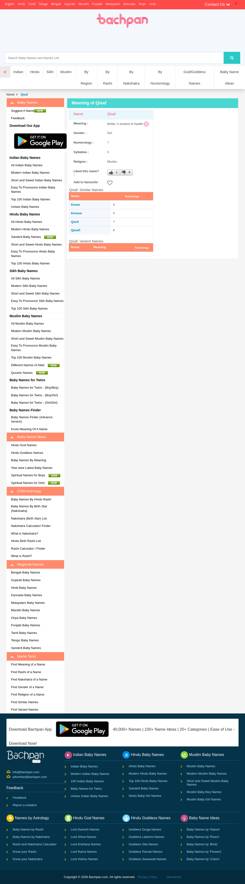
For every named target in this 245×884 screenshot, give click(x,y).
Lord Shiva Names (83, 837)
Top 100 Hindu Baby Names (30, 263)
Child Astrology (25, 491)
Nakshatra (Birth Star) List (29, 518)
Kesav (75, 204)
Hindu (34, 72)
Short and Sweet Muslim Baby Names (37, 338)
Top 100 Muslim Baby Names (31, 357)
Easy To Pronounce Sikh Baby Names (37, 301)
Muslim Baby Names (201, 766)
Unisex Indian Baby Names (89, 796)
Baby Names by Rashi (28, 829)
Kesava (76, 213)
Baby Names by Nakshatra (31, 837)
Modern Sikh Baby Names (29, 286)
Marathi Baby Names (25, 610)
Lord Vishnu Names (84, 859)
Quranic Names (29, 373)
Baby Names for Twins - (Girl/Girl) (34, 402)
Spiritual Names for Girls (35, 483)
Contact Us (217, 4)
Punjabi (97, 4)
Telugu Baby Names (25, 640)
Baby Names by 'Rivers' (203, 837)
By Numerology (160, 77)
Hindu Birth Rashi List (26, 541)
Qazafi (75, 230)
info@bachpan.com (13, 771)
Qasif (75, 222)
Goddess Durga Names (145, 829)
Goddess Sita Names (143, 844)
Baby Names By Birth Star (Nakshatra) (29, 508)
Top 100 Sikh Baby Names (29, 308)
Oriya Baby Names (24, 618)
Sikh (49, 72)
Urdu (152, 4)
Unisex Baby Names (25, 207)
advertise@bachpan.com (13, 776)
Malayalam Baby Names (28, 603)
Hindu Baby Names (142, 766)
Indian (18, 72)
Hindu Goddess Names (27, 453)
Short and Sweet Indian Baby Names (36, 180)
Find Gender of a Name (27, 687)
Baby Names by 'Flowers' (204, 851)
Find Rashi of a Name (26, 672)
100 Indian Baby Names (87, 781)
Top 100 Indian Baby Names (30, 199)
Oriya (142, 4)
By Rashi (107, 77)
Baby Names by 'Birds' (202, 844)
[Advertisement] (139, 40)
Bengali (56, 4)
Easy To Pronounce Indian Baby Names (33, 190)
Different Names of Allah (35, 365)
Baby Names (24, 102)
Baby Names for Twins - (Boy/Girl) (34, 395)
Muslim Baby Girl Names (204, 799)
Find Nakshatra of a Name (29, 679)
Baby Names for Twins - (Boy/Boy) (34, 387)
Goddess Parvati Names (145, 851)
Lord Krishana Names (86, 844)
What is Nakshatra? (24, 533)
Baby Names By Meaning (28, 460)
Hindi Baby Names (24, 587)
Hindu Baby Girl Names (145, 796)
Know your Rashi (24, 851)
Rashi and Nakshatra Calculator (35, 844)
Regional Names (27, 564)
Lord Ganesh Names (85, 829)
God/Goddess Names (195, 77)
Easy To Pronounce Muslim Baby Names (34, 348)
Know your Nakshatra (27, 859)
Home (10, 94)
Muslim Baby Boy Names (204, 792)
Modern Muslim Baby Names (31, 331)
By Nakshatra (131, 77)
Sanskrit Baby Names (33, 237)
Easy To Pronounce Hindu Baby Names (33, 254)
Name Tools (23, 656)
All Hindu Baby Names (26, 222)
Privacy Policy (147, 877)
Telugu (43, 4)
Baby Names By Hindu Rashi (31, 499)
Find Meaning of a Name (28, 664)
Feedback (18, 118)
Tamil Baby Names (24, 633)
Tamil (31, 4)
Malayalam (113, 4)
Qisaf (23, 94)
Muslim (66, 72)
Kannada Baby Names (26, 595)
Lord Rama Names (84, 851)
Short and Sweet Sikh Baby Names (35, 293)
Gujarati (69, 4)
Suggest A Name (28, 111)
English (9, 4)
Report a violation (25, 805)
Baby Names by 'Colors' (203, 859)
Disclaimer (174, 877)
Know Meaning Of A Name (29, 429)
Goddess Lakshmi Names (146, 837)
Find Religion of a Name (27, 694)
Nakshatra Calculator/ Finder (30, 526)
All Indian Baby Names (27, 165)
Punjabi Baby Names (25, 625)
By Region (86, 77)
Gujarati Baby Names (26, 580)
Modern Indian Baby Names (30, 172)
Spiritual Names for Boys (36, 475)
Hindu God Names (24, 445)
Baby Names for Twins (86, 788)
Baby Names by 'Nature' (203, 829)
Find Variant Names (24, 709)
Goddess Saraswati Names (148, 859)
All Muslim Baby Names (27, 323)
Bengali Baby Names (25, 572)
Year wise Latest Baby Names (31, 468)
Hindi (21, 4)
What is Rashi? (21, 556)
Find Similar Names (24, 702)
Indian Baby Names (84, 766)
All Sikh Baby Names (25, 278)
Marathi (83, 4)
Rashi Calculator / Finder (28, 548)
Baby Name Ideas (229, 77)
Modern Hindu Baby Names (30, 229)
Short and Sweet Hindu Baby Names (36, 244)
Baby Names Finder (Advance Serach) (31, 419)
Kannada (129, 4)
